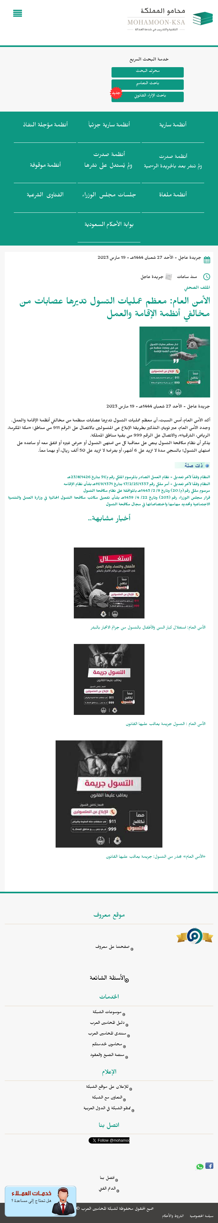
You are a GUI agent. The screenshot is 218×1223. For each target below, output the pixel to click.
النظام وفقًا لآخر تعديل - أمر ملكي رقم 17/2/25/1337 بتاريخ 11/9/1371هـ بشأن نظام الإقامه (136, 485)
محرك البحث (147, 71)
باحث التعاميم (147, 84)
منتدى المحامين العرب (107, 1034)
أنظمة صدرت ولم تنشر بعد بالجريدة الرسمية (173, 162)
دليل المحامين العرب (107, 1023)
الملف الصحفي (197, 288)
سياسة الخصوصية (201, 1216)
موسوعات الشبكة (107, 1013)
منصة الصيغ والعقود (107, 1055)
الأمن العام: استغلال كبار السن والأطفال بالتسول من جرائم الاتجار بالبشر (148, 628)
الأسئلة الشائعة (107, 979)
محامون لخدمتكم (107, 1045)
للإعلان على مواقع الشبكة (107, 1087)
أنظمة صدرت (108, 162)
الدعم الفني (107, 1189)
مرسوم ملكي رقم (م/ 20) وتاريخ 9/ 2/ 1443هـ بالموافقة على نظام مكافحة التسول (146, 491)
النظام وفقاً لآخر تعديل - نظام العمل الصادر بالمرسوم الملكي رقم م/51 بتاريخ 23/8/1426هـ (139, 478)
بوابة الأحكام (109, 226)
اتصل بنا (107, 1178)
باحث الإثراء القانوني (139, 97)
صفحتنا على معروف (112, 947)
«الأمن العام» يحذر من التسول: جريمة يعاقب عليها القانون (155, 857)
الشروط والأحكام (173, 1216)
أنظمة (172, 126)
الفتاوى (45, 196)
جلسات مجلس (109, 196)
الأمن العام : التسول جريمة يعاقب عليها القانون (165, 724)
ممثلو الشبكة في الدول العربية (107, 1109)
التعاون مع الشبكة (107, 1098)
